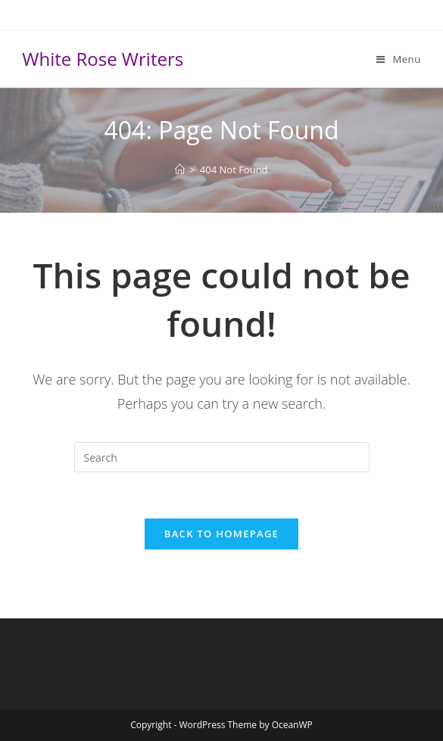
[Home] (180, 169)
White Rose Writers (102, 58)
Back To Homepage (221, 533)
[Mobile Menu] (398, 59)
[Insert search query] (222, 457)
